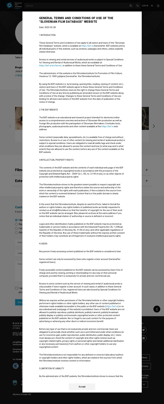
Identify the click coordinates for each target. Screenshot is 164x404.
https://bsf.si (87, 46)
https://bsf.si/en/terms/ (50, 65)
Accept (82, 386)
